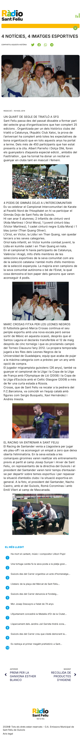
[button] (32, 45)
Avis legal (8, 733)
